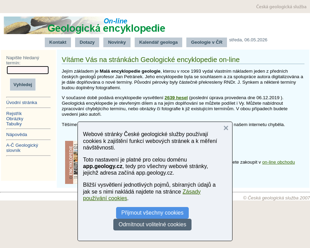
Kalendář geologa (158, 42)
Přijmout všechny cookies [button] (152, 213)
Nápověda (16, 134)
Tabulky (14, 123)
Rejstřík (14, 113)
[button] (226, 128)
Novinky (117, 42)
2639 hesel (176, 97)
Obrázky (14, 118)
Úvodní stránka (21, 102)
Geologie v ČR (207, 42)
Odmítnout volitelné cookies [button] (152, 224)
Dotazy (87, 42)
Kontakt (57, 42)
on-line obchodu (278, 162)
